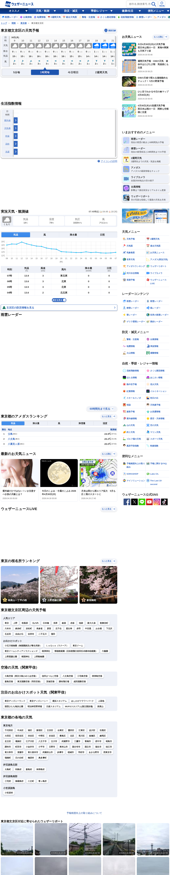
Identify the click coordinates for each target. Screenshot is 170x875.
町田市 (18, 747)
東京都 (23, 23)
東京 (7, 623)
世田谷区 (19, 736)
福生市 (98, 747)
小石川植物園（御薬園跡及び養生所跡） (23, 645)
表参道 (39, 628)
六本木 (8, 628)
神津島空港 (97, 676)
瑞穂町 (8, 758)
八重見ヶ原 (14, 444)
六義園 (105, 651)
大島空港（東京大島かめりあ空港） (21, 676)
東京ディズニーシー (39, 701)
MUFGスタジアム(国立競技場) (79, 706)
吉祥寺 (31, 634)
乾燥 (7, 136)
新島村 (29, 769)
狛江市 (109, 747)
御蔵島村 (19, 781)
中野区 (41, 736)
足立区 (8, 741)
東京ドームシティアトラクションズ (21, 651)
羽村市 (81, 752)
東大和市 (9, 752)
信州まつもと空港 (50, 676)
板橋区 (92, 736)
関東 (14, 23)
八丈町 (31, 781)
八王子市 (42, 741)
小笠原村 (9, 793)
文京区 (50, 730)
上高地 (101, 701)
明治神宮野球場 (35, 706)
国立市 (88, 747)
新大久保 (91, 623)
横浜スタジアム (59, 701)
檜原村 (31, 758)
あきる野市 (94, 752)
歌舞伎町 (104, 623)
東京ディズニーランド (15, 701)
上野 (15, 623)
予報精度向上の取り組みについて (84, 813)
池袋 (81, 623)
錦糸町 (18, 628)
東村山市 (64, 747)
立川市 (54, 741)
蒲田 (53, 634)
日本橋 (46, 623)
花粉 (7, 144)
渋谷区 (31, 736)
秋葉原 (25, 623)
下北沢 (109, 628)
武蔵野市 (66, 741)
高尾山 (100, 706)
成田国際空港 (80, 681)
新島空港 (9, 681)
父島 (10, 434)
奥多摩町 (42, 758)
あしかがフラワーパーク (82, 701)
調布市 (8, 747)
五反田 (8, 634)
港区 (30, 730)
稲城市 (71, 752)
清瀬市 (20, 752)
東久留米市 (33, 752)
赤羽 (78, 628)
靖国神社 (25, 656)
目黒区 (103, 730)
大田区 (8, 736)
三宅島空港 (82, 676)
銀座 (64, 623)
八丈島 (11, 439)
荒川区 (82, 736)
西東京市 (107, 752)
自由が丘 (19, 634)
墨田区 (71, 730)
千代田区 (9, 730)
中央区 (20, 730)
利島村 (18, 769)
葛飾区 (18, 741)
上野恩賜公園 (11, 656)
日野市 (52, 747)
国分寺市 (76, 747)
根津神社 (46, 651)
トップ (4, 23)
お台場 (99, 628)
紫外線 (7, 120)
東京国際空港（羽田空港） (29, 681)
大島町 (8, 769)
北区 (72, 736)
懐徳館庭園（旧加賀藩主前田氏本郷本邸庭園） (75, 651)
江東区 (82, 730)
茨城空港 (50, 681)
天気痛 (7, 128)
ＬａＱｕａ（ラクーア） (57, 645)
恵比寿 (69, 628)
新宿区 (39, 730)
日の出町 (19, 758)
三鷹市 (77, 741)
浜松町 (29, 628)
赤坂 (72, 623)
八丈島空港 (68, 676)
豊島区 (63, 736)
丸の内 (35, 623)
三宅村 (8, 781)
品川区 (92, 730)
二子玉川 (42, 634)
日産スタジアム (53, 706)
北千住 (58, 628)
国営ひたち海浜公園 (14, 706)
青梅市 (88, 741)
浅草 (55, 623)
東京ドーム (78, 645)
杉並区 (52, 736)
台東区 (60, 730)
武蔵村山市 (47, 752)
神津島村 (40, 769)
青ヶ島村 (42, 781)
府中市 (98, 741)
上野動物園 (39, 656)
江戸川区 (30, 741)
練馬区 (103, 736)
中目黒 (88, 628)
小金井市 (30, 747)
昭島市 (109, 741)
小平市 (41, 747)
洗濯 (7, 152)
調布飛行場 (64, 681)
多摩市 (60, 752)
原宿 (49, 628)
